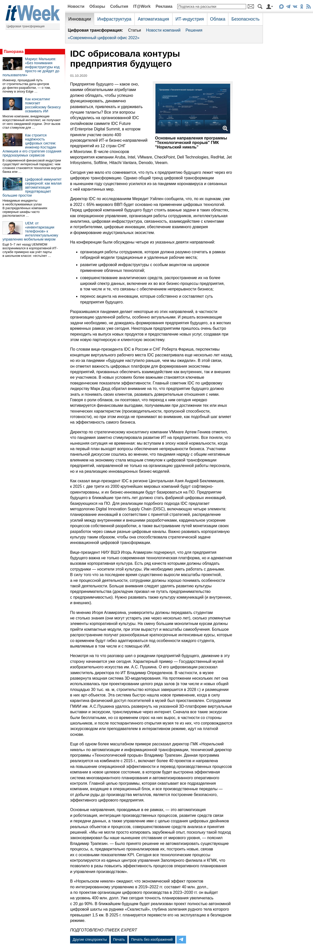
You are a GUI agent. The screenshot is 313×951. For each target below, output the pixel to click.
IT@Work (142, 6)
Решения (194, 30)
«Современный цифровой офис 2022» (103, 38)
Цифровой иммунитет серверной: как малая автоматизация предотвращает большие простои (32, 187)
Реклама (163, 6)
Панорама (14, 51)
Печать (119, 939)
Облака (217, 19)
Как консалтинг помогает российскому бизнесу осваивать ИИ (43, 105)
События (119, 6)
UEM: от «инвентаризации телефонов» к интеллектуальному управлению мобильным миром (30, 231)
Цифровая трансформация (26, 26)
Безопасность (245, 19)
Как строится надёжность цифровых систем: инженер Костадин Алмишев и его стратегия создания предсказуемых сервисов (32, 145)
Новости (76, 6)
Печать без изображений (152, 939)
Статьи (134, 30)
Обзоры (97, 6)
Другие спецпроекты (90, 939)
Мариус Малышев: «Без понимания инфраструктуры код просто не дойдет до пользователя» (31, 67)
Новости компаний (163, 30)
